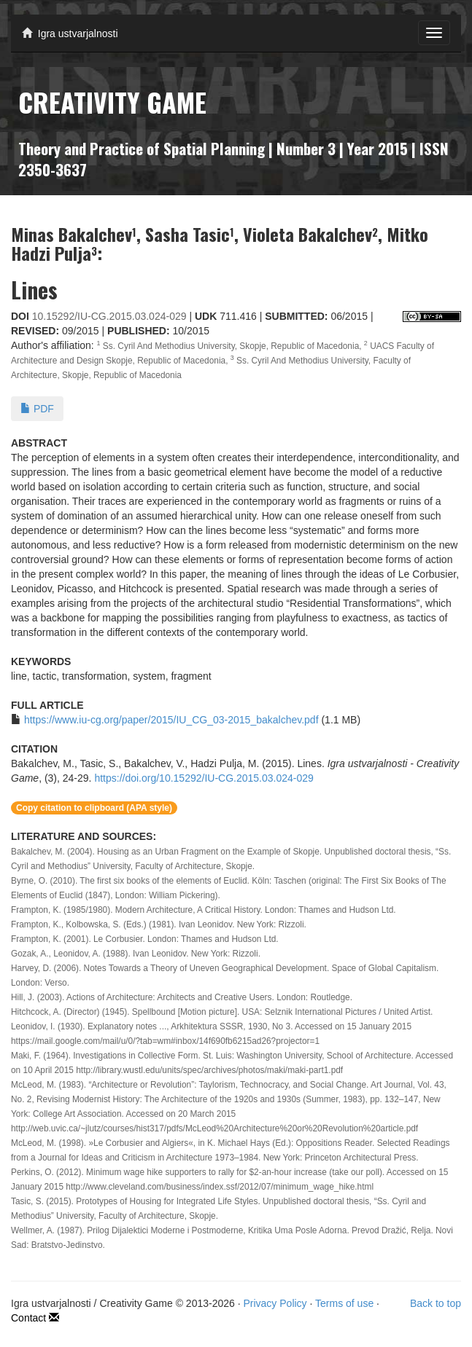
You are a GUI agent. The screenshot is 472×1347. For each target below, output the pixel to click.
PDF (37, 409)
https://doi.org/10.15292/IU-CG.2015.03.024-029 (203, 778)
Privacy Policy (274, 1303)
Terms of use (344, 1303)
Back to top (435, 1303)
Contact (35, 1318)
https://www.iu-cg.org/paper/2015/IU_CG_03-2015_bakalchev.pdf (171, 720)
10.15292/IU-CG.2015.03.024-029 (109, 316)
